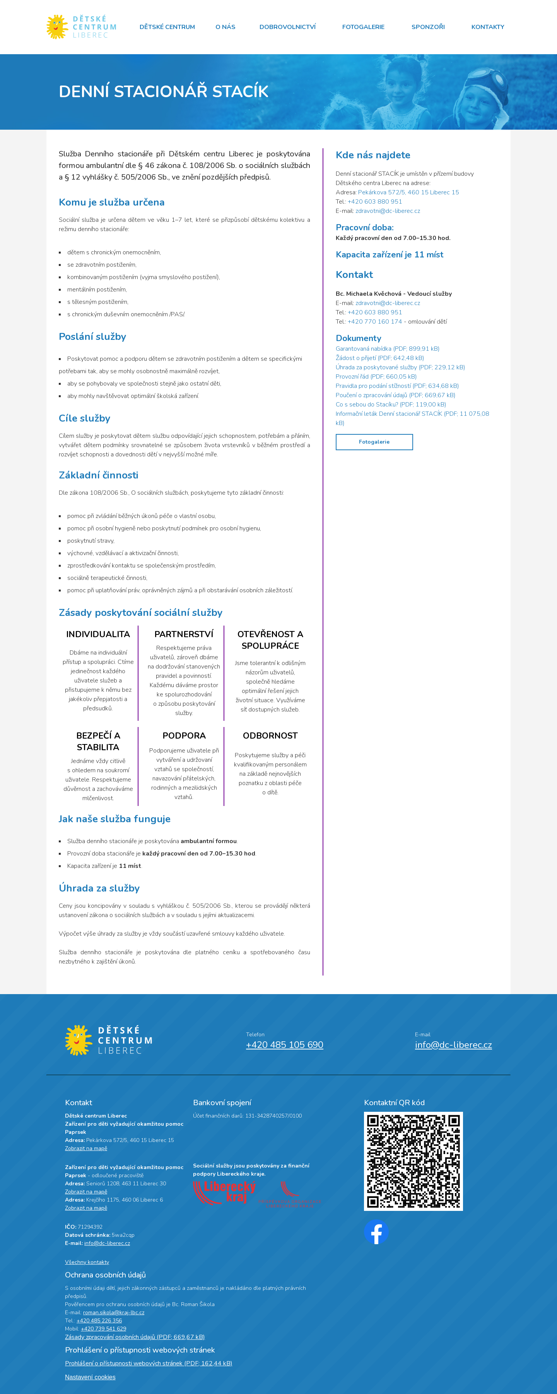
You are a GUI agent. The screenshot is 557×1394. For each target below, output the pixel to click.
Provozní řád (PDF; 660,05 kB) (376, 376)
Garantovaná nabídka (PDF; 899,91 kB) (388, 349)
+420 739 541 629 (103, 1328)
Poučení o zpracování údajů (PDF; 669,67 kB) (396, 395)
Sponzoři (428, 27)
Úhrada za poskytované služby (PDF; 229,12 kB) (400, 367)
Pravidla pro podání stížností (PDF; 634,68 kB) (397, 386)
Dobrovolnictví (288, 27)
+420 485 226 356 (99, 1320)
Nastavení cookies (90, 1377)
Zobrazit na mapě (86, 1148)
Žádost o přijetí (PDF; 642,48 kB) (380, 358)
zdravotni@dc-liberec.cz (387, 211)
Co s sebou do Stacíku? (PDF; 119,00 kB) (391, 404)
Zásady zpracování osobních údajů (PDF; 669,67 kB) (135, 1337)
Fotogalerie (363, 27)
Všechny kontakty (87, 1262)
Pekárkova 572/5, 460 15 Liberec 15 (408, 192)
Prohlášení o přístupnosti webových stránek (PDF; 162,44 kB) (148, 1363)
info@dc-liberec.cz (453, 1045)
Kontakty (488, 27)
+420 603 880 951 (375, 201)
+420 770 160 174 (375, 321)
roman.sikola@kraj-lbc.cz (113, 1312)
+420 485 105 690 (284, 1045)
